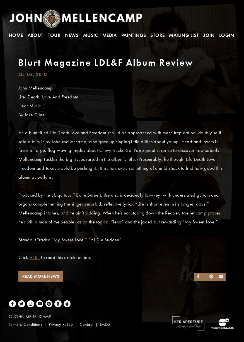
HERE (34, 257)
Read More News (40, 276)
